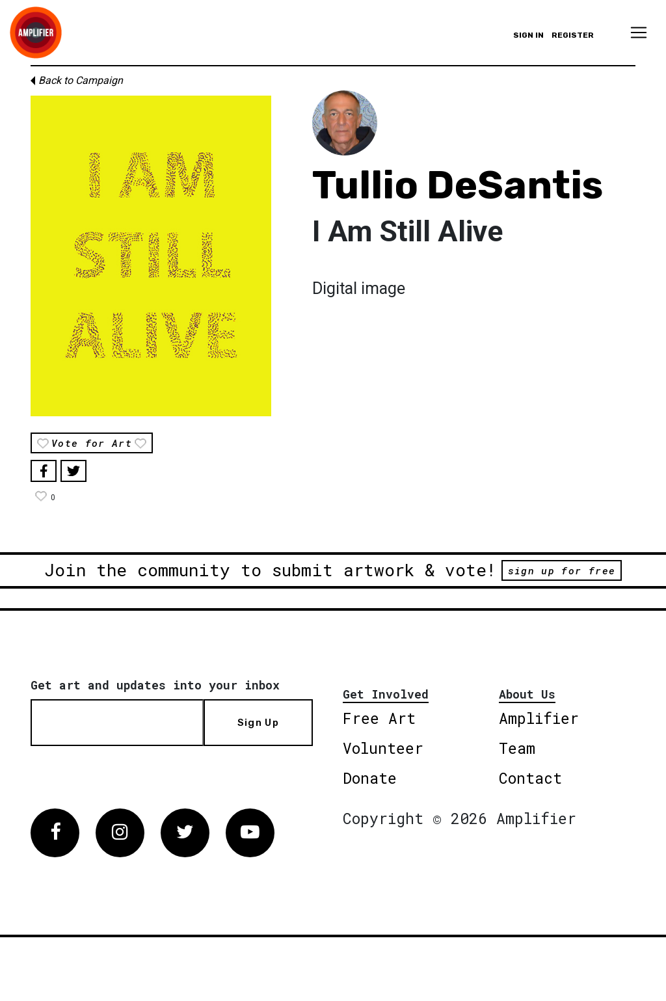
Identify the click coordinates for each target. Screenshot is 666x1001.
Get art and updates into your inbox (155, 685)
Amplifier (539, 718)
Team (517, 748)
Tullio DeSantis (457, 185)
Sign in (528, 35)
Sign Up (258, 722)
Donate (370, 778)
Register (573, 35)
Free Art (379, 718)
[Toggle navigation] (638, 32)
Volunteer (383, 748)
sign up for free (561, 570)
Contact (530, 778)
